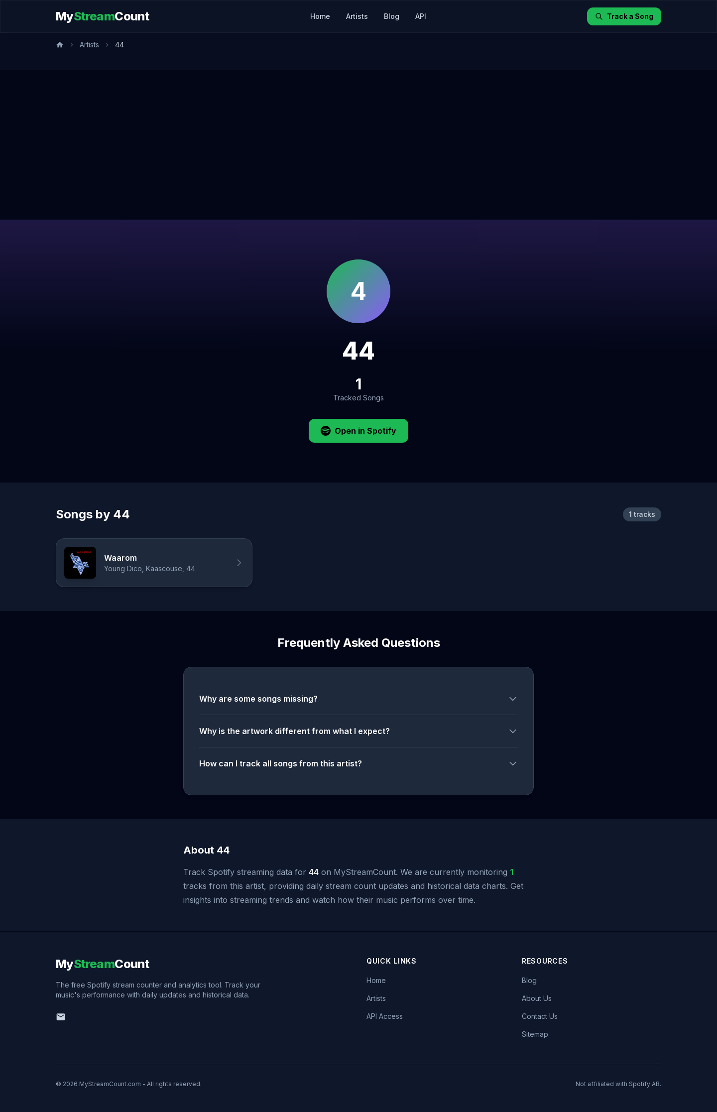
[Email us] (61, 1017)
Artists (357, 16)
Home (320, 16)
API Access (384, 1016)
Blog (391, 16)
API (420, 16)
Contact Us (540, 1016)
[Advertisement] (358, 145)
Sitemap (535, 1034)
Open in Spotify (358, 431)
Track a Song (624, 16)
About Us (537, 998)
